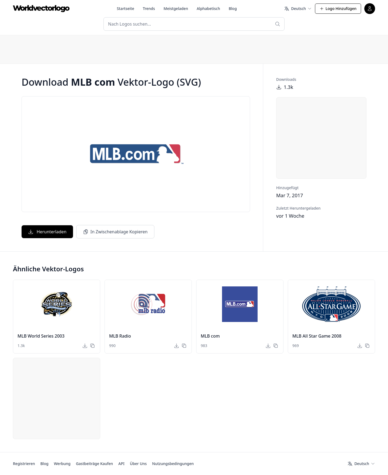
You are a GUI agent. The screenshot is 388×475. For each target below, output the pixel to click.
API (121, 463)
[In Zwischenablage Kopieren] (92, 345)
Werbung (62, 463)
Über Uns (138, 463)
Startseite (125, 8)
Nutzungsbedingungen (173, 463)
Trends (149, 8)
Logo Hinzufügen (338, 8)
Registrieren (24, 463)
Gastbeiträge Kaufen (94, 463)
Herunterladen (47, 232)
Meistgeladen (176, 8)
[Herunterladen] (85, 345)
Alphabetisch (208, 8)
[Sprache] (298, 8)
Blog (233, 8)
